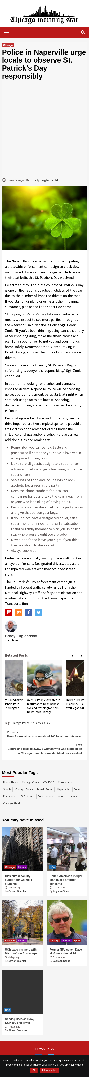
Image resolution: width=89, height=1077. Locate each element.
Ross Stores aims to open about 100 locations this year (44, 734)
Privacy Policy (44, 1049)
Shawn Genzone (17, 1030)
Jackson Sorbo (61, 961)
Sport (77, 940)
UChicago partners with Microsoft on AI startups (21, 951)
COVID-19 (48, 782)
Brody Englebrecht (44, 180)
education (9, 796)
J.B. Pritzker (26, 796)
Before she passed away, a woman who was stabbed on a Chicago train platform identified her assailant (44, 749)
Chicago (8, 45)
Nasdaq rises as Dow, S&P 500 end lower (19, 1021)
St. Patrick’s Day (40, 723)
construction (45, 796)
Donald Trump (45, 789)
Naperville (63, 789)
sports (7, 789)
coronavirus (65, 782)
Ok (33, 1070)
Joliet (60, 796)
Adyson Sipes (61, 891)
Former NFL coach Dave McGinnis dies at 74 (66, 951)
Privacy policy (49, 1070)
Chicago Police (21, 723)
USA (52, 867)
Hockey (72, 796)
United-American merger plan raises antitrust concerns (66, 879)
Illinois (22, 867)
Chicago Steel (11, 803)
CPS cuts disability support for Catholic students (18, 879)
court (77, 789)
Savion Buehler (17, 891)
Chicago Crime (30, 782)
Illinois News (10, 782)
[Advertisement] (44, 128)
